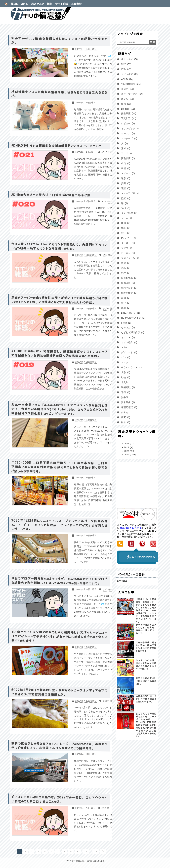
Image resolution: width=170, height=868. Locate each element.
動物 (125, 377)
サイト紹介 (129, 342)
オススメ (128, 337)
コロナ (127, 89)
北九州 (126, 382)
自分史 (126, 412)
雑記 (49, 4)
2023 (126, 447)
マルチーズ (129, 138)
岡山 (125, 223)
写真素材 (76, 4)
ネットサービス (132, 94)
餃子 (125, 422)
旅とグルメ (37, 4)
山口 (125, 163)
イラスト (128, 243)
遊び (125, 302)
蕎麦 (125, 417)
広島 (126, 69)
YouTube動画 (131, 84)
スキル (126, 347)
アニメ (126, 153)
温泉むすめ (129, 278)
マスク (126, 362)
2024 (126, 443)
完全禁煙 (128, 113)
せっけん (128, 327)
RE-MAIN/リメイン (133, 317)
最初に (15, 4)
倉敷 (125, 372)
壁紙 (125, 198)
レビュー (128, 123)
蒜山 (125, 297)
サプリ (126, 248)
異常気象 (128, 402)
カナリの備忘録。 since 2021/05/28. (85, 861)
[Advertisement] (142, 485)
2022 (126, 451)
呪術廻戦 (128, 387)
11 (86, 851)
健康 (125, 263)
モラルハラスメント (133, 367)
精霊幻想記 (129, 407)
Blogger (128, 108)
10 (78, 851)
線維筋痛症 (129, 292)
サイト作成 (61, 4)
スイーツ (128, 173)
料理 (125, 273)
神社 (125, 233)
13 (95, 851)
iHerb (126, 322)
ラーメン (128, 133)
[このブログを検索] (133, 42)
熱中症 (126, 397)
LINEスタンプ (130, 312)
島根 (125, 168)
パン (125, 357)
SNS (125, 208)
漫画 (126, 103)
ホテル (127, 98)
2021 (126, 454)
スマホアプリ (130, 193)
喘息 (125, 178)
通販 (125, 188)
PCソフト (128, 238)
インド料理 (129, 213)
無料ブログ (129, 288)
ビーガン (128, 253)
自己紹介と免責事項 (131, 527)
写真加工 (128, 118)
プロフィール (130, 258)
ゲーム (126, 218)
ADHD (25, 4)
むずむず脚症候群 (132, 332)
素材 (125, 148)
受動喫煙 (128, 158)
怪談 (125, 228)
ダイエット (129, 352)
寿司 (125, 392)
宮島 (125, 268)
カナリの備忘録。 (85, 14)
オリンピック (130, 128)
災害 (125, 183)
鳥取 (125, 307)
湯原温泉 (128, 283)
